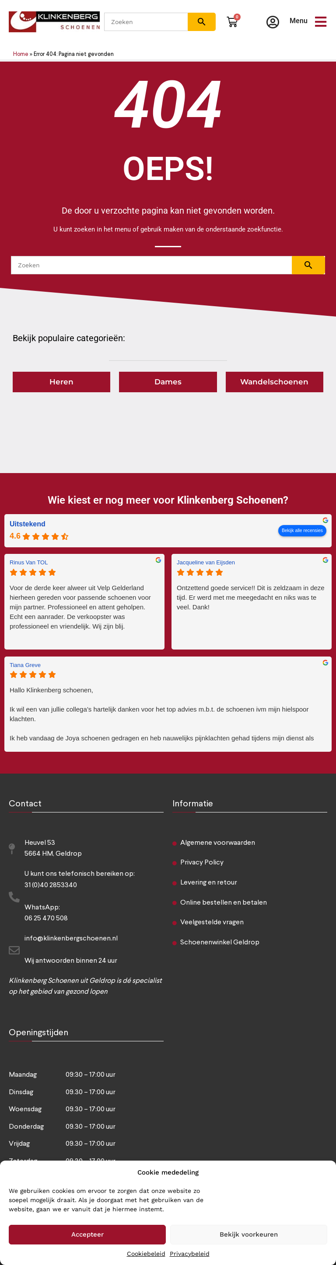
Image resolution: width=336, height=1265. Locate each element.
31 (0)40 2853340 (50, 885)
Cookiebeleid (146, 1253)
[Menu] (320, 21)
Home (20, 54)
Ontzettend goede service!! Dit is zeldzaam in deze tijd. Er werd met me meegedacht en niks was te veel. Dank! (251, 597)
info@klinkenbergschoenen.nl (71, 938)
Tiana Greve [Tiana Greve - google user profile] (25, 665)
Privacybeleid (190, 1253)
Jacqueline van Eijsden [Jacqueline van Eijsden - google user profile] (206, 562)
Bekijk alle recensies (302, 530)
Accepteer (87, 1234)
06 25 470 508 (46, 918)
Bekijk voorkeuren (249, 1234)
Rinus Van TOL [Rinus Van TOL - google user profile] (29, 562)
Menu (299, 21)
